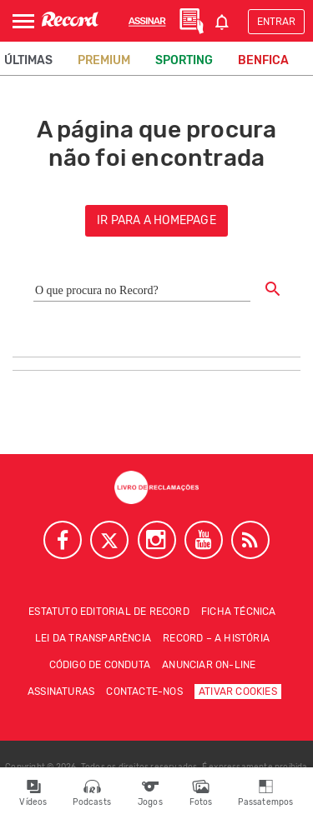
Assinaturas (61, 691)
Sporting (184, 60)
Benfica (263, 60)
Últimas (28, 60)
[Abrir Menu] (23, 21)
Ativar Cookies (238, 691)
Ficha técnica (238, 611)
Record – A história (216, 638)
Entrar (276, 21)
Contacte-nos (144, 691)
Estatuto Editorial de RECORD (108, 611)
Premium (104, 60)
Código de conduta (99, 665)
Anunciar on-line (208, 665)
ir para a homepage (156, 220)
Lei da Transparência (93, 638)
